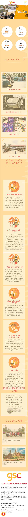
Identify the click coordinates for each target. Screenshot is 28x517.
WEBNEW (9, 512)
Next (26, 12)
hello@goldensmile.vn (9, 509)
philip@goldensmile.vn (20, 509)
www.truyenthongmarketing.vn (8, 488)
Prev (2, 12)
